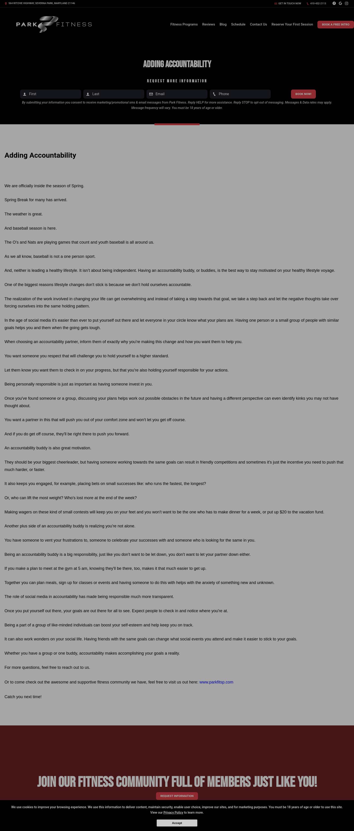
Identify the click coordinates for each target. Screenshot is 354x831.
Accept (177, 823)
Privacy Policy (173, 812)
